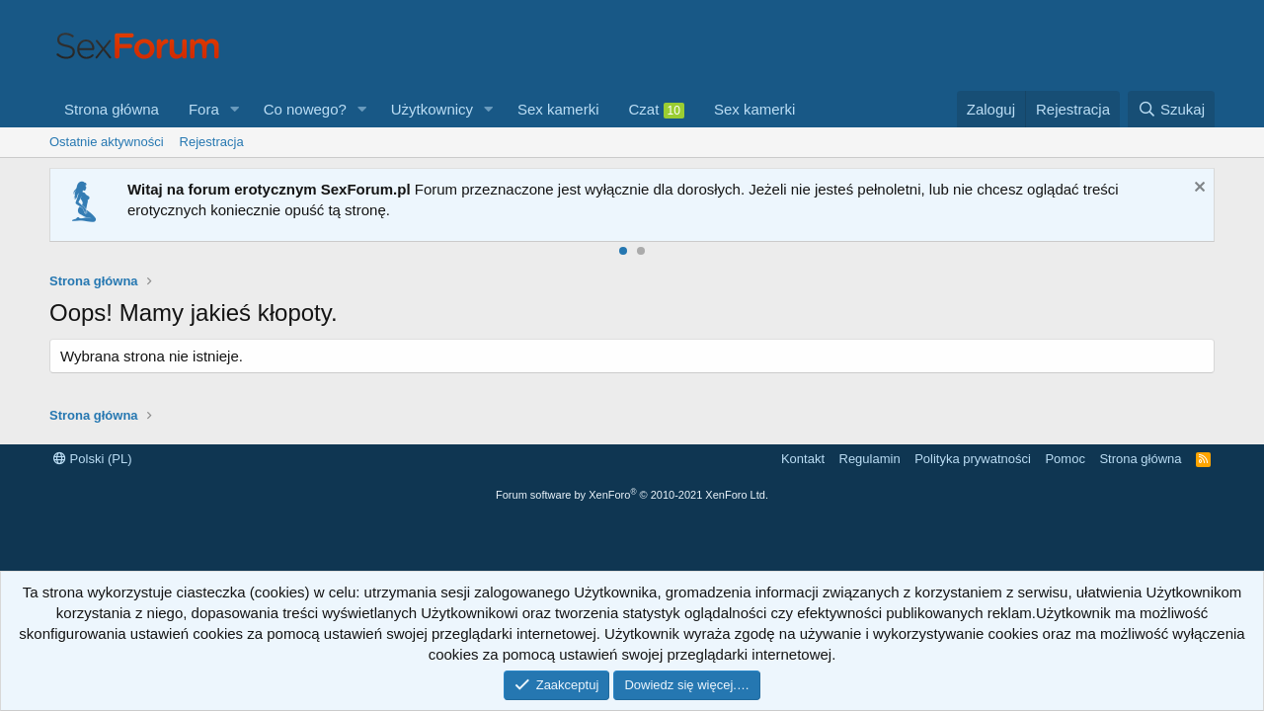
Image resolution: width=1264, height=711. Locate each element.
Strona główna (111, 109)
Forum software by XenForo (632, 495)
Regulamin (870, 458)
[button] (235, 109)
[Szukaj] (1171, 109)
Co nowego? (305, 109)
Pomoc (1064, 458)
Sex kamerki (558, 109)
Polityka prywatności (972, 458)
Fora (204, 109)
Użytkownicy (432, 109)
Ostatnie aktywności (106, 141)
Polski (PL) (92, 458)
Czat (656, 109)
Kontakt (803, 458)
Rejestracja (212, 141)
